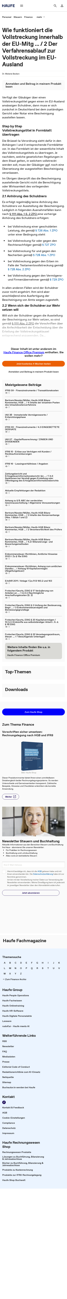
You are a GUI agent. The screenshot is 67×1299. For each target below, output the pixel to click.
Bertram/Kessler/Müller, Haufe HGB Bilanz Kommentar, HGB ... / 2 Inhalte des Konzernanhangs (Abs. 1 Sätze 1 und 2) (32, 515)
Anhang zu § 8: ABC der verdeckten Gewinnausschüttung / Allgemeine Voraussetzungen (32, 501)
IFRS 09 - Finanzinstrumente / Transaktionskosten (32, 390)
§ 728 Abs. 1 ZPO (44, 255)
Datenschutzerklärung (43, 874)
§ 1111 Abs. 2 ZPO (23, 323)
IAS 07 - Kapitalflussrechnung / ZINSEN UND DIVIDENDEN (29, 440)
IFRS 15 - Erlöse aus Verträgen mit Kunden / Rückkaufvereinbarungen (28, 452)
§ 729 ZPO (56, 280)
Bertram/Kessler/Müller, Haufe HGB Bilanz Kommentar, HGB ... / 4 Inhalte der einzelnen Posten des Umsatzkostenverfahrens (32, 402)
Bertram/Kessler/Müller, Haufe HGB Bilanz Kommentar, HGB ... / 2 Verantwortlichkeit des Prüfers (33, 528)
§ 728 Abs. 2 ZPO (19, 269)
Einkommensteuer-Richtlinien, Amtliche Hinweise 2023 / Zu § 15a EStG (31, 555)
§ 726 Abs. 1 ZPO (46, 230)
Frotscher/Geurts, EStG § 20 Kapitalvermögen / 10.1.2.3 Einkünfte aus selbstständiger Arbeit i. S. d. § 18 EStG (32, 622)
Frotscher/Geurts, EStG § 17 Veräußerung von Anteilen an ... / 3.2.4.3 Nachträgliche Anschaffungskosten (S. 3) (29, 592)
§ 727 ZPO (49, 245)
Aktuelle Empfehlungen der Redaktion (25, 490)
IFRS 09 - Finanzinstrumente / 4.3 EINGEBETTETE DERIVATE (32, 428)
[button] (21, 6)
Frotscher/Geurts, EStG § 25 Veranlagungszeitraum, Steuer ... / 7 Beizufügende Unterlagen (32, 635)
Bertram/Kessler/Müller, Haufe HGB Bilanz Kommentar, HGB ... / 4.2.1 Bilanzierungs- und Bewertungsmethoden (29, 541)
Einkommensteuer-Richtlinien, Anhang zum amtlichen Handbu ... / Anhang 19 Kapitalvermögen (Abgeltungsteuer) (33, 568)
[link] (62, 6)
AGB (40, 871)
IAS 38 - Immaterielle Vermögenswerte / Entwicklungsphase (26, 416)
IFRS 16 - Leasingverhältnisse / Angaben (26, 464)
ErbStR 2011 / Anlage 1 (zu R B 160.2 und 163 (28, 581)
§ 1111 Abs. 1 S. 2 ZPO (23, 214)
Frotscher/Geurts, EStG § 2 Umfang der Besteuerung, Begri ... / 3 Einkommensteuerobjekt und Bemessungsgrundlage (33, 607)
